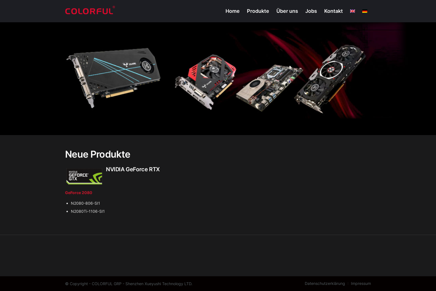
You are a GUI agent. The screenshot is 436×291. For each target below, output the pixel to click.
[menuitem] (232, 11)
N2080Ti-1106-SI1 (88, 211)
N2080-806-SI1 (85, 203)
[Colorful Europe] (90, 11)
